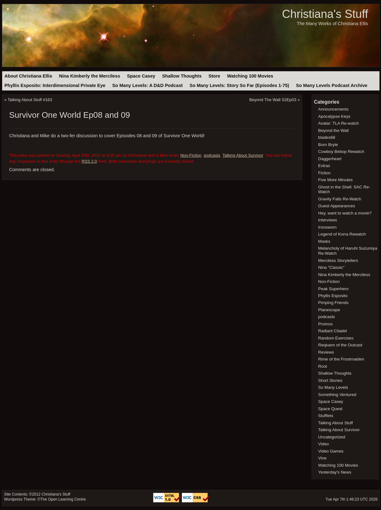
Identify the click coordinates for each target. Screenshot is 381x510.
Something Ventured (337, 394)
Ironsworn (327, 227)
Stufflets (325, 415)
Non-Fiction (191, 155)
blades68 (326, 137)
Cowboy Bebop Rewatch (341, 151)
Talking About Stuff (335, 422)
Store (214, 76)
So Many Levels (333, 387)
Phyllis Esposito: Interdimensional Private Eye (54, 85)
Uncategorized (331, 437)
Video (323, 444)
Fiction (324, 173)
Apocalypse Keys (334, 116)
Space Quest (330, 408)
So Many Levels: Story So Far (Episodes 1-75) (239, 85)
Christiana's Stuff (325, 14)
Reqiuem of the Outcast (340, 345)
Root (322, 366)
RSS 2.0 (89, 161)
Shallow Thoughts (182, 76)
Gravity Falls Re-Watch (339, 199)
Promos (325, 324)
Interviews (327, 220)
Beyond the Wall (333, 130)
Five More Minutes (335, 179)
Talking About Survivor (243, 155)
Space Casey (141, 76)
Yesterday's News (334, 472)
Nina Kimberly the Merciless (89, 76)
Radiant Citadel (332, 330)
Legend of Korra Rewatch (342, 234)
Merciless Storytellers (338, 260)
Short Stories (330, 380)
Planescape (329, 309)
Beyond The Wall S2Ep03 (272, 99)
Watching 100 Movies (250, 76)
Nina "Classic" (331, 267)
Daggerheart (329, 158)
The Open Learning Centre (63, 499)
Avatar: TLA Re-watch (338, 123)
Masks (324, 241)
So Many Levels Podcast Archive (331, 85)
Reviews (326, 352)
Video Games (331, 451)
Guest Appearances (336, 205)
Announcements (333, 109)
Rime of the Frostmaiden (341, 359)
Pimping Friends (333, 302)
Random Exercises (335, 338)
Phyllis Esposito (333, 295)
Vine (322, 458)
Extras (324, 165)
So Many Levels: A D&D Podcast (147, 85)
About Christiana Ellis (28, 76)
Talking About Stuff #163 (30, 99)
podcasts (212, 155)
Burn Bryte (328, 144)
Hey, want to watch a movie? (345, 213)
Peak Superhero (333, 288)
